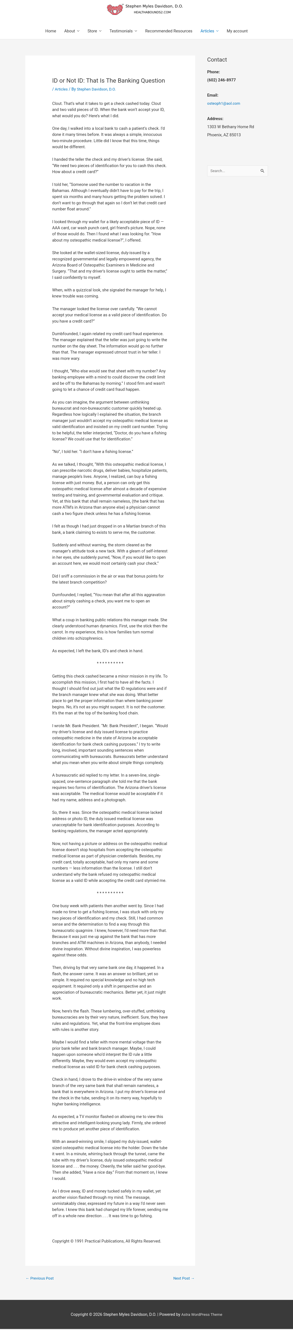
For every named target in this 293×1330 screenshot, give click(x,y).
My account (237, 31)
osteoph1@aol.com (224, 103)
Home (50, 31)
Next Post (183, 1279)
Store (92, 31)
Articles (207, 31)
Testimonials (121, 31)
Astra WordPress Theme (202, 1315)
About (69, 31)
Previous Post (41, 1279)
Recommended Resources (168, 31)
